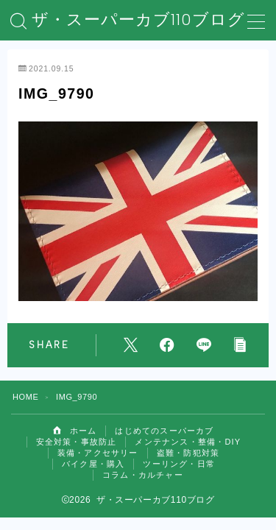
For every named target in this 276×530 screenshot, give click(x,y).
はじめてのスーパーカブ (164, 430)
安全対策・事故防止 (76, 441)
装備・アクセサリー (97, 452)
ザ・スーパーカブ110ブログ (138, 20)
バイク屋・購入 (93, 463)
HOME (25, 396)
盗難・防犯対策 (188, 452)
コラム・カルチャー (142, 474)
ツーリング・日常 (179, 463)
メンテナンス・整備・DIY (188, 441)
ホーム (74, 430)
